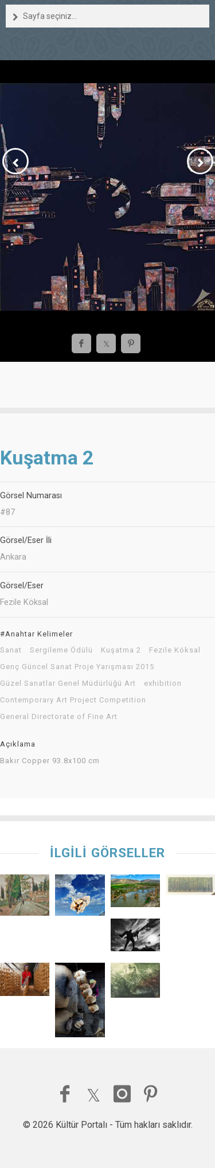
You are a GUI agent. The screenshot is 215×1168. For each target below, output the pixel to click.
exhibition (163, 683)
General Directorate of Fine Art (59, 717)
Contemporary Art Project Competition (73, 700)
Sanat (11, 650)
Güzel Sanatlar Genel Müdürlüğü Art (68, 683)
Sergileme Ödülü (61, 650)
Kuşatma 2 (121, 650)
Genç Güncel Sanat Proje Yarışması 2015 (77, 667)
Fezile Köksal (175, 650)
